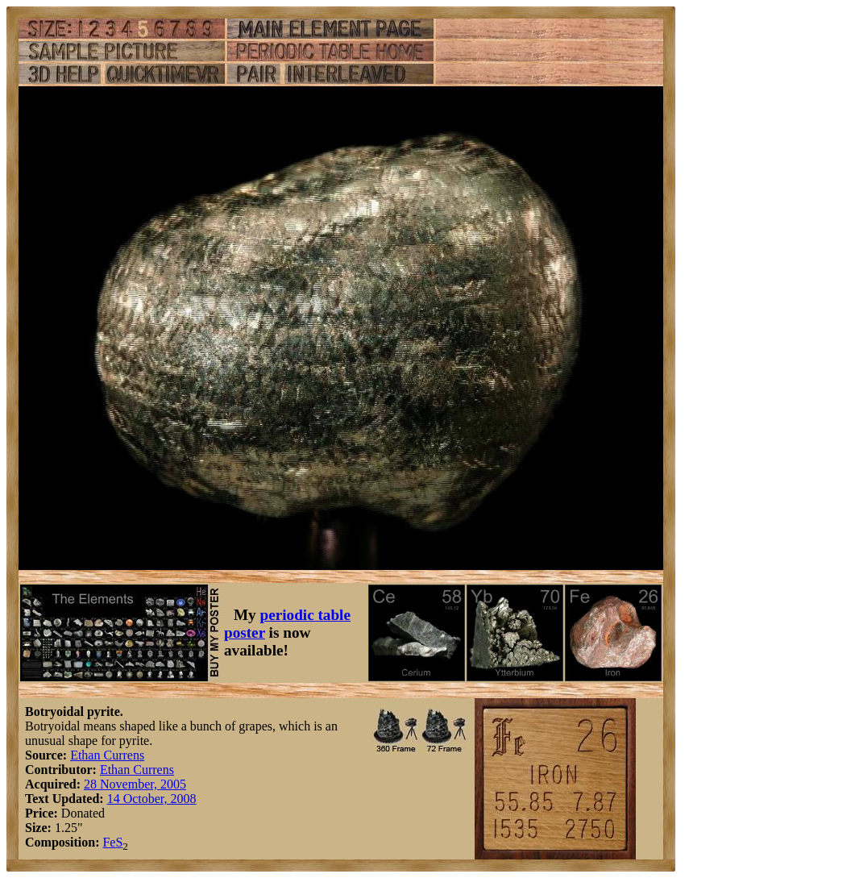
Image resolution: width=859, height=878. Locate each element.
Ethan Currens (107, 755)
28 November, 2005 (135, 784)
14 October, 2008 (152, 798)
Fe (108, 842)
